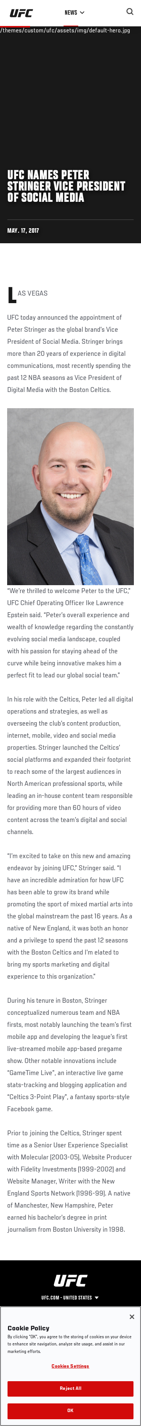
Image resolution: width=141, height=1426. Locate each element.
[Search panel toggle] (130, 11)
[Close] (132, 1317)
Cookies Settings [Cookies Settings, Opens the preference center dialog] (70, 1366)
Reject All (70, 1388)
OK (70, 1411)
